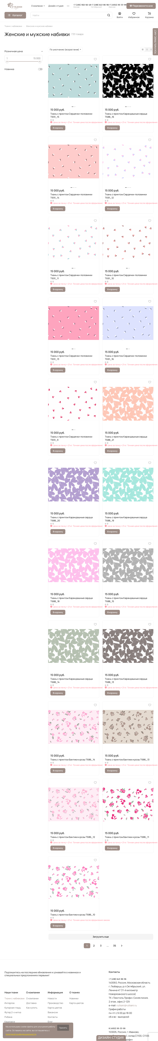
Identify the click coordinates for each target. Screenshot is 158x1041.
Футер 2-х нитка (13, 1012)
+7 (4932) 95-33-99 (117, 6)
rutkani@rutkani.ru (127, 1005)
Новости (52, 998)
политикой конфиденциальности (21, 1034)
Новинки (73, 998)
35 (114, 945)
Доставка (31, 1003)
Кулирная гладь (13, 1007)
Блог (50, 1021)
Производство (55, 1003)
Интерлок (10, 1003)
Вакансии (53, 1012)
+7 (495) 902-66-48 (82, 6)
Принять (63, 1027)
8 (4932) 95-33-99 (117, 1028)
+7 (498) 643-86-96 (100, 6)
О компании (33, 992)
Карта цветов (55, 1007)
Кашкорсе (10, 1021)
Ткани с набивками (15, 998)
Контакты (53, 1017)
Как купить (31, 1007)
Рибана (8, 1017)
